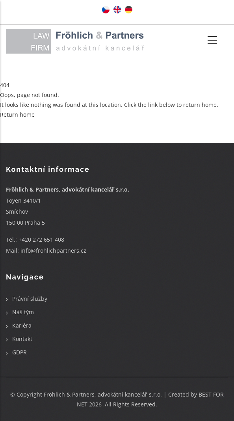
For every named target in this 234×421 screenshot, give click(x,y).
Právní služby (29, 298)
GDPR (19, 352)
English (117, 9)
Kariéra (22, 325)
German (128, 9)
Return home (17, 114)
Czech (106, 9)
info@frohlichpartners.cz (53, 250)
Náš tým (23, 312)
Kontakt (22, 339)
